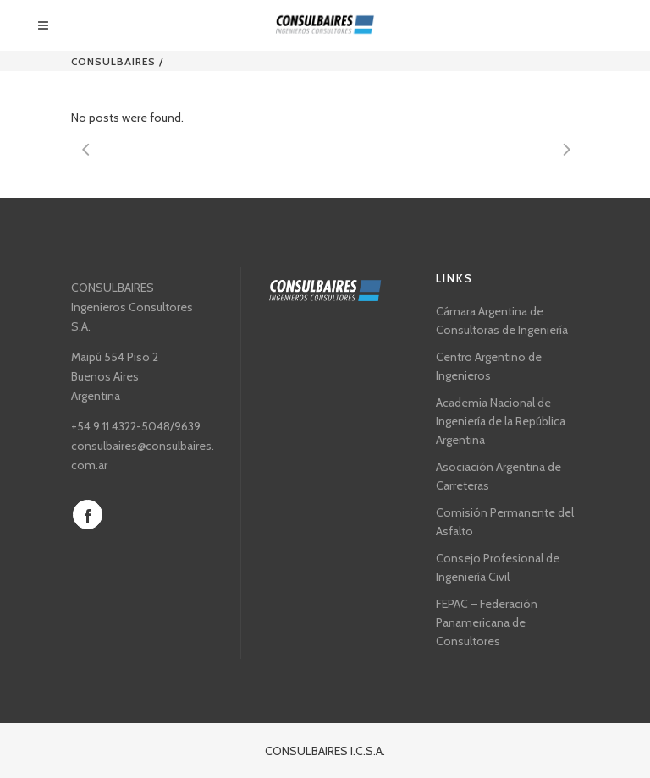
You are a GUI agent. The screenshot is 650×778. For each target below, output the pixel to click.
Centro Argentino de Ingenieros (489, 366)
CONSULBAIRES (113, 61)
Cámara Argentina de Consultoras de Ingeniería (502, 320)
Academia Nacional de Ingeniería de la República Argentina (500, 421)
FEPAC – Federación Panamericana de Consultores (486, 622)
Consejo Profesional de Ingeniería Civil (497, 567)
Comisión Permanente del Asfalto (505, 522)
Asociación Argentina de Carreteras (498, 476)
